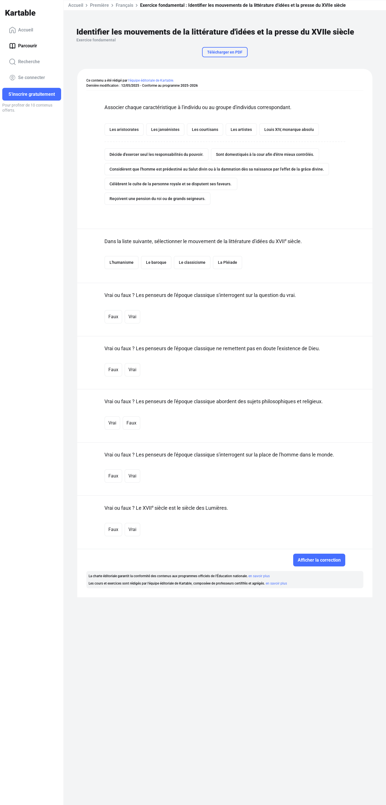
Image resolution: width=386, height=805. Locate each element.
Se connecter (27, 77)
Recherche (24, 61)
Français (124, 5)
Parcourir (23, 46)
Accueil (21, 30)
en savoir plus (259, 576)
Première (99, 5)
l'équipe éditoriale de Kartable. (151, 80)
